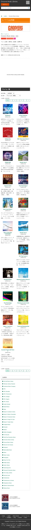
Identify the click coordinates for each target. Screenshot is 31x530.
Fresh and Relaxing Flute (23, 326)
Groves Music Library (8, 442)
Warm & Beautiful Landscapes (8, 233)
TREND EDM (8, 162)
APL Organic (6, 399)
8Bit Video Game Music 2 (23, 139)
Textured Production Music (9, 470)
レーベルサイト (5, 34)
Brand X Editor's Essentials (10, 414)
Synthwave (7, 115)
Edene (5, 429)
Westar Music (7, 488)
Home (3, 516)
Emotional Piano (8, 279)
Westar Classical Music (9, 485)
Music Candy (6, 455)
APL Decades (7, 391)
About (25, 517)
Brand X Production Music (9, 417)
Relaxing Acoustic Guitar (23, 303)
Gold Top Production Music (10, 437)
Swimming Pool (7, 467)
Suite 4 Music (7, 465)
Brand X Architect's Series (9, 411)
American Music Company (9, 386)
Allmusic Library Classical (9, 383)
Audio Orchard (7, 404)
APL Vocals (6, 401)
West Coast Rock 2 (7, 209)
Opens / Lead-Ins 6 (7, 326)
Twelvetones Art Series (9, 480)
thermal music (7, 475)
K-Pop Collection (23, 115)
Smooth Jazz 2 (23, 232)
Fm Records (6, 434)
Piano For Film (7, 460)
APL (5, 389)
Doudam (5, 427)
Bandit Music (6, 406)
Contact (20, 517)
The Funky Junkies (8, 472)
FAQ (15, 517)
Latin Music (23, 209)
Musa (5, 452)
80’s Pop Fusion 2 (23, 256)
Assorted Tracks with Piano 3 (7, 350)
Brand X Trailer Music (8, 422)
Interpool (6, 447)
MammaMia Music (8, 450)
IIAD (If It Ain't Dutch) (8, 444)
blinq (5, 409)
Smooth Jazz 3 (23, 162)
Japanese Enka (7, 185)
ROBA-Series (7, 462)
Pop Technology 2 (23, 185)
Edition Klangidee (7, 432)
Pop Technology (8, 303)
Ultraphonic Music (8, 483)
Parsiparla (6, 457)
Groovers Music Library (9, 439)
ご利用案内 (8, 517)
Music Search (16, 516)
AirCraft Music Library (8, 381)
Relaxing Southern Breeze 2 (23, 279)
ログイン (5, 4)
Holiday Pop (8, 139)
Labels (5, 16)
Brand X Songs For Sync (9, 419)
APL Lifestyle (7, 396)
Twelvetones (6, 477)
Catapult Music (7, 424)
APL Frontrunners (7, 394)
